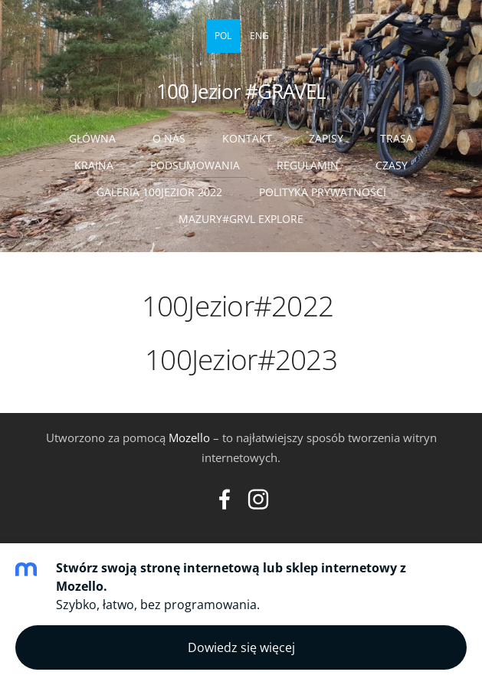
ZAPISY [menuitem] (326, 138)
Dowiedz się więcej (241, 647)
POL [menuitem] (223, 35)
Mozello (189, 437)
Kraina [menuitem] (93, 165)
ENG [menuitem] (259, 35)
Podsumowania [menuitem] (195, 165)
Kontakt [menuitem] (247, 138)
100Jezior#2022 (241, 305)
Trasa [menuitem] (396, 138)
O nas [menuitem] (168, 138)
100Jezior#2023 (241, 359)
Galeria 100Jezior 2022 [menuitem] (159, 192)
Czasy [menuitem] (391, 165)
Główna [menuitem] (92, 138)
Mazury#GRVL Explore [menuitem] (241, 218)
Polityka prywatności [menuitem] (322, 192)
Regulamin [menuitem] (308, 165)
